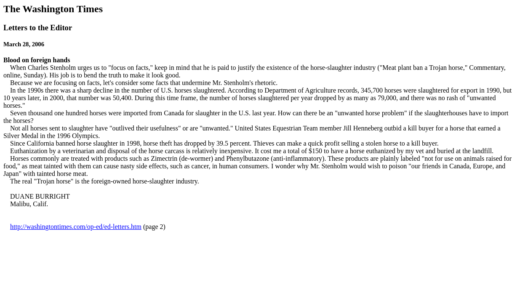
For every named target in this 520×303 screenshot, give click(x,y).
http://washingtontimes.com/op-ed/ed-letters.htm (75, 226)
